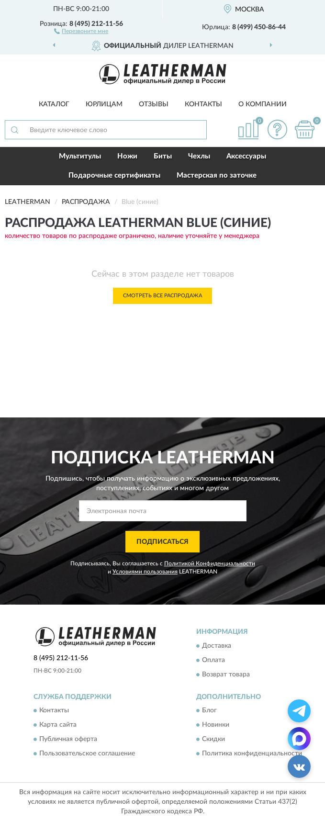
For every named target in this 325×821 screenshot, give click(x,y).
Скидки (213, 739)
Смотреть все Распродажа (162, 295)
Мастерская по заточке (217, 175)
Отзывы (153, 104)
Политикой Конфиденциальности (209, 563)
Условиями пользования (145, 571)
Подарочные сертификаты (114, 175)
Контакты (203, 104)
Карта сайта (58, 725)
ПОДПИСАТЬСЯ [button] (162, 542)
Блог (209, 711)
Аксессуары (246, 156)
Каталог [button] (54, 104)
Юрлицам (104, 104)
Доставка (216, 645)
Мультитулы (80, 156)
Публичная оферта (68, 739)
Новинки (215, 725)
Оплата (213, 660)
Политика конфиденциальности (252, 754)
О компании (262, 104)
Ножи (127, 156)
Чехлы (199, 156)
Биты (163, 156)
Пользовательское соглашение (87, 754)
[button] (81, 31)
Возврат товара (226, 674)
